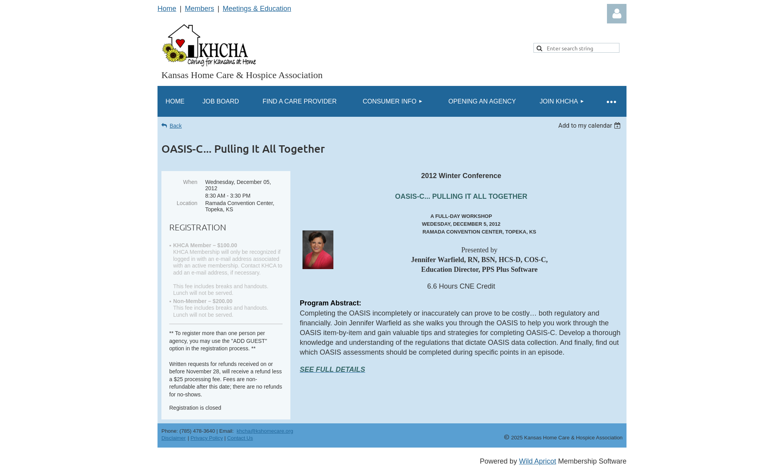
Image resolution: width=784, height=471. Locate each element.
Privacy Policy (206, 438)
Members (199, 8)
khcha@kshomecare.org (264, 431)
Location (187, 203)
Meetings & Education (257, 8)
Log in (616, 13)
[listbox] (590, 125)
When (190, 182)
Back (176, 126)
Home (167, 8)
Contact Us (240, 438)
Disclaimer (173, 438)
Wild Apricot (537, 461)
